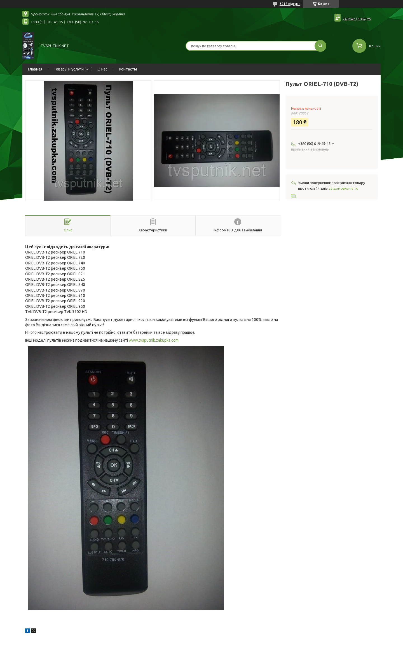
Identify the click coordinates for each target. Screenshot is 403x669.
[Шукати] (320, 46)
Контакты (128, 69)
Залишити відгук (357, 18)
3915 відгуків (290, 4)
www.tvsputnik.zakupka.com (154, 340)
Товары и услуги (69, 69)
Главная (35, 69)
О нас (102, 69)
